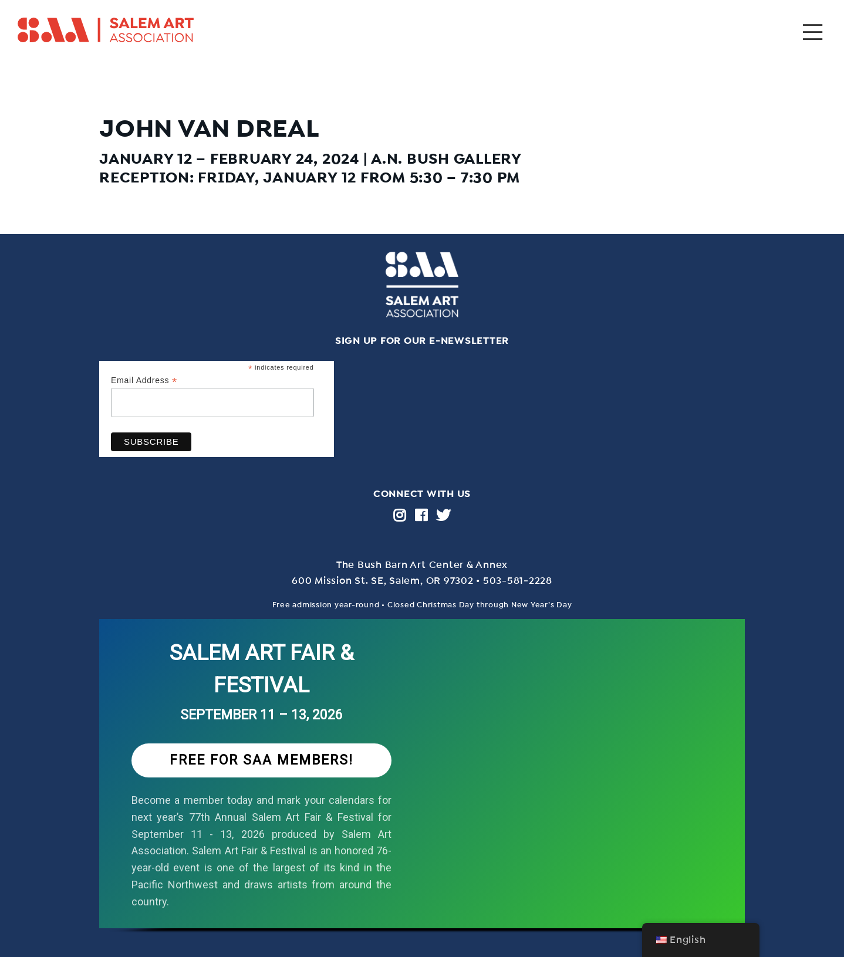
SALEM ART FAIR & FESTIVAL (262, 669)
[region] (422, 788)
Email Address (144, 380)
